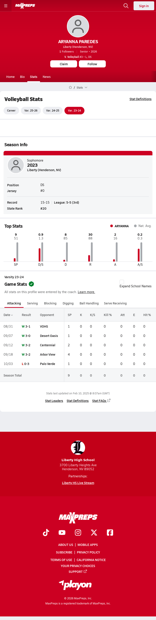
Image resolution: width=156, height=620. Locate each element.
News (47, 76)
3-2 (27, 345)
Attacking (14, 303)
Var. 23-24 (74, 110)
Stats (33, 76)
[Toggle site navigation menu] (6, 6)
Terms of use (61, 559)
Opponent (47, 315)
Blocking (50, 303)
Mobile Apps (88, 544)
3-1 (27, 326)
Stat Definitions (141, 99)
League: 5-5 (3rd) (66, 202)
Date (8, 315)
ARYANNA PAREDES (78, 41)
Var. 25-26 (30, 110)
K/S (92, 315)
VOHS (44, 326)
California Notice (91, 559)
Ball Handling (89, 303)
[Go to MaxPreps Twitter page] (94, 533)
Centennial (47, 345)
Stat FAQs (101, 401)
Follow (92, 64)
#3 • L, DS (78, 57)
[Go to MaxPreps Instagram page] (78, 533)
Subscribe (64, 552)
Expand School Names (136, 284)
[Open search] (126, 6)
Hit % (147, 315)
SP (70, 315)
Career (11, 110)
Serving (32, 303)
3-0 (27, 335)
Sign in (144, 6)
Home (10, 76)
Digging (68, 303)
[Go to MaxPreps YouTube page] (62, 533)
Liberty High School (78, 451)
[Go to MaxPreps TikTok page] (46, 533)
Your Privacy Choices (78, 565)
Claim (64, 64)
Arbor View (47, 354)
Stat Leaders (54, 401)
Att (122, 315)
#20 (43, 208)
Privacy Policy (88, 552)
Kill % (108, 315)
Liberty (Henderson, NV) (78, 46)
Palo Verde (47, 364)
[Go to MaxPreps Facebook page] (110, 533)
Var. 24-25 (52, 110)
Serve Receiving (115, 303)
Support (78, 571)
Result (26, 315)
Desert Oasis (49, 335)
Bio (22, 76)
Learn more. (86, 292)
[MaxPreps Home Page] (70, 87)
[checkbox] (122, 282)
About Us (65, 544)
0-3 (26, 364)
